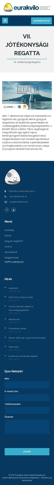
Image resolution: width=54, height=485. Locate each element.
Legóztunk (13, 288)
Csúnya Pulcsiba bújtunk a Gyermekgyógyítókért (21, 308)
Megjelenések (12, 257)
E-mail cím (12, 391)
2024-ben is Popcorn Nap (21, 297)
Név (8, 378)
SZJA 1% (8, 246)
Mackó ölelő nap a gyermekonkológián (27, 337)
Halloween (14, 347)
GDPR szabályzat (14, 262)
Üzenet (10, 417)
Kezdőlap (12, 58)
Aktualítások (25, 58)
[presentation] (26, 441)
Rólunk (8, 235)
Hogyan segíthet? (14, 241)
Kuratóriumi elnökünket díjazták (23, 356)
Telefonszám (13, 404)
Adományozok (41, 21)
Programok (39, 58)
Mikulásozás (14, 319)
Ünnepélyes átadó (17, 328)
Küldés (27, 451)
